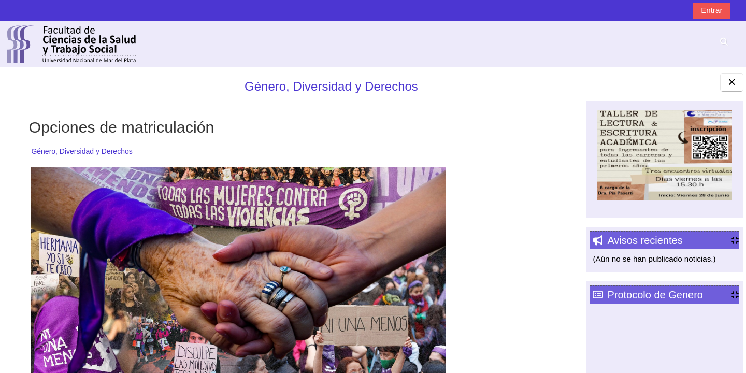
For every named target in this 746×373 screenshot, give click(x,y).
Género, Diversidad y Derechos (296, 86)
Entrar (711, 10)
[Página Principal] (72, 43)
